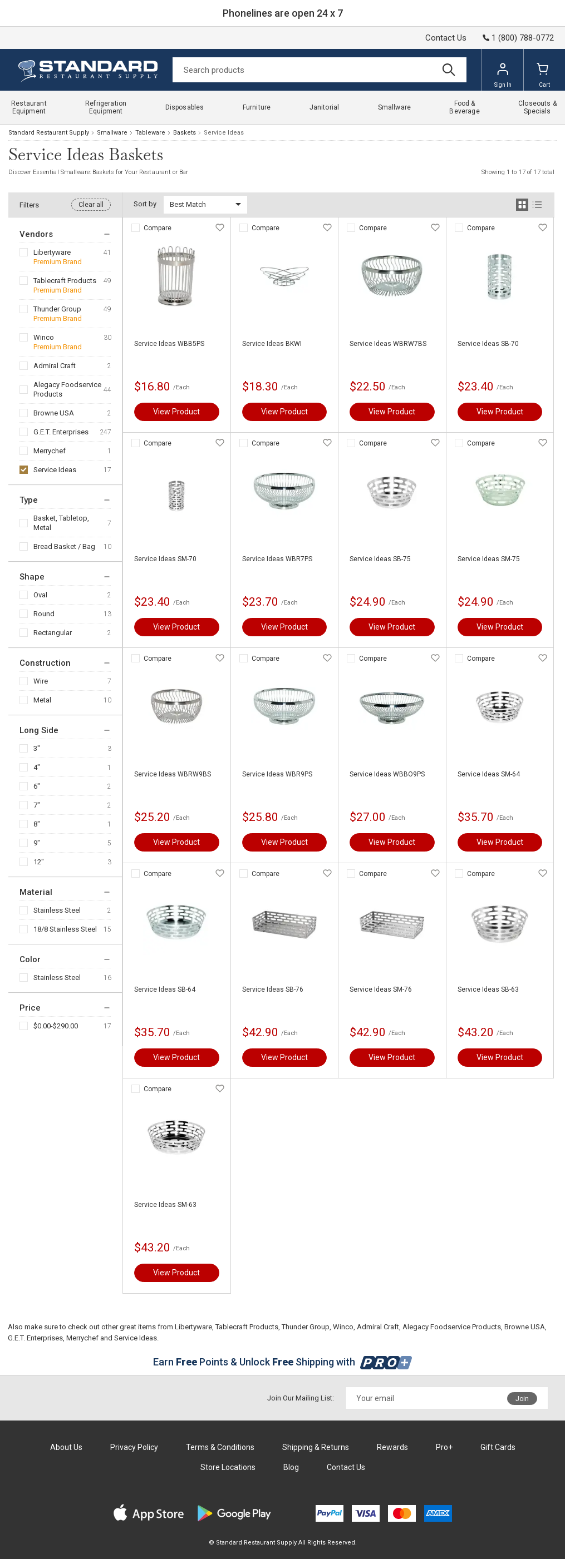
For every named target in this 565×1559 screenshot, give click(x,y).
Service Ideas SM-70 (165, 559)
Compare (157, 228)
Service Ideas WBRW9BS (172, 774)
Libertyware (52, 252)
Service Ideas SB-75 (380, 559)
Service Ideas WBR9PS (277, 774)
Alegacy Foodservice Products (67, 389)
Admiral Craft (54, 366)
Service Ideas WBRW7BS (388, 344)
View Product (176, 411)
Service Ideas (54, 470)
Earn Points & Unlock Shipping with (282, 1362)
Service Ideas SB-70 (488, 344)
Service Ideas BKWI (272, 344)
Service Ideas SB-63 (488, 989)
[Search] (319, 69)
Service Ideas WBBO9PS (387, 774)
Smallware (112, 132)
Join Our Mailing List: (300, 1398)
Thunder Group (57, 309)
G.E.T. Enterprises (61, 432)
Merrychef (49, 451)
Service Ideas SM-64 (489, 774)
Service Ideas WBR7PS (277, 559)
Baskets (184, 132)
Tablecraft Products (64, 280)
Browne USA (53, 413)
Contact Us (445, 38)
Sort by (145, 204)
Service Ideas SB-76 (272, 989)
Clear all (91, 205)
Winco (43, 337)
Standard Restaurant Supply (48, 132)
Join (522, 1399)
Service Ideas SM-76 (381, 989)
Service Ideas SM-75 (489, 559)
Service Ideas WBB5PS (169, 344)
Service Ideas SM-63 (165, 1205)
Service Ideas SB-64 (164, 989)
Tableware (150, 132)
